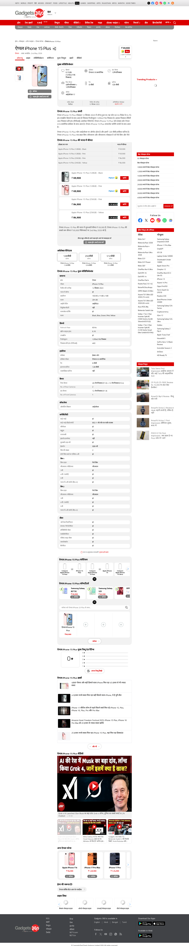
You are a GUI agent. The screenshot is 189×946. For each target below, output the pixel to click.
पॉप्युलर (160, 235)
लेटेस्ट (140, 235)
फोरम (126, 22)
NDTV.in (73, 936)
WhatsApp (115, 934)
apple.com (118, 104)
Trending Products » (147, 79)
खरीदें (124, 178)
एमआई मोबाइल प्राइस (104, 909)
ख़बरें (71, 58)
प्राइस (28, 58)
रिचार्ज (135, 22)
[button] (128, 569)
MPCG (114, 3)
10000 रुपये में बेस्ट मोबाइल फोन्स (148, 167)
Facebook (95, 934)
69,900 (76, 178)
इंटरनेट (98, 27)
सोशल (108, 27)
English (97, 922)
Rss (120, 934)
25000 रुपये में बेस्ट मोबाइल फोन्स (148, 185)
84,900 (76, 204)
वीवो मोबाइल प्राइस (123, 909)
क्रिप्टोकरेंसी (157, 22)
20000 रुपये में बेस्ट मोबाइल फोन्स (148, 180)
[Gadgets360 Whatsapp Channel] (164, 220)
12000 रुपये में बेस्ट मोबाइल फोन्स (148, 172)
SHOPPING (91, 3)
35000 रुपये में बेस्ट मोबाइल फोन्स (148, 193)
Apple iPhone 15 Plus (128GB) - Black (87, 173)
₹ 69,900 (125, 48)
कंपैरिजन (50, 58)
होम (18, 22)
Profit (30, 3)
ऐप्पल (17, 53)
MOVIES (41, 3)
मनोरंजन (47, 27)
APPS (99, 3)
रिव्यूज (57, 22)
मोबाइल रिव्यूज (142, 364)
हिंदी (35, 3)
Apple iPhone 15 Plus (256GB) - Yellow (88, 213)
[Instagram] (158, 220)
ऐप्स (38, 27)
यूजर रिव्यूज (61, 58)
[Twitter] (146, 220)
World (23, 3)
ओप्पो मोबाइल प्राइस (84, 909)
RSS (47, 919)
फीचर (66, 22)
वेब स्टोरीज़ (128, 27)
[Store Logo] (122, 51)
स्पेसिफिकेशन (38, 58)
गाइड (100, 22)
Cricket (48, 3)
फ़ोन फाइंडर (30, 41)
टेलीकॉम (79, 27)
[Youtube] (152, 220)
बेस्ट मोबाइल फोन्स (143, 163)
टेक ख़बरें (28, 22)
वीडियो (76, 22)
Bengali (115, 922)
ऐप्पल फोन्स (39, 41)
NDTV (17, 3)
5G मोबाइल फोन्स (143, 159)
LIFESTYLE (63, 3)
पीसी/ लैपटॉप (59, 27)
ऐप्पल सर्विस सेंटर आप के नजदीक (70, 890)
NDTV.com (74, 933)
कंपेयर (33, 91)
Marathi (121, 3)
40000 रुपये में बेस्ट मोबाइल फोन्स (148, 198)
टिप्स (70, 27)
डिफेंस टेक (89, 22)
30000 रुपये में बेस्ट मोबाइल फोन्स (148, 189)
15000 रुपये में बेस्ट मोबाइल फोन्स (148, 176)
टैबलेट (29, 27)
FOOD (55, 3)
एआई (42, 22)
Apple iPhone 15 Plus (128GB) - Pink (87, 186)
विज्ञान (89, 27)
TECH (77, 3)
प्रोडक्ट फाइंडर (112, 22)
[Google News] (171, 220)
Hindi (106, 922)
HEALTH (71, 3)
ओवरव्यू (20, 58)
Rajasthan (106, 3)
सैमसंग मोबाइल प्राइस (66, 909)
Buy (127, 51)
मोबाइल (20, 27)
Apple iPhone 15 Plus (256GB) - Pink (87, 199)
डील (146, 22)
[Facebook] (140, 220)
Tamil (124, 922)
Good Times (130, 3)
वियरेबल (117, 27)
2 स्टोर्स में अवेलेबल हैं (125, 56)
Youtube (105, 934)
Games (83, 3)
